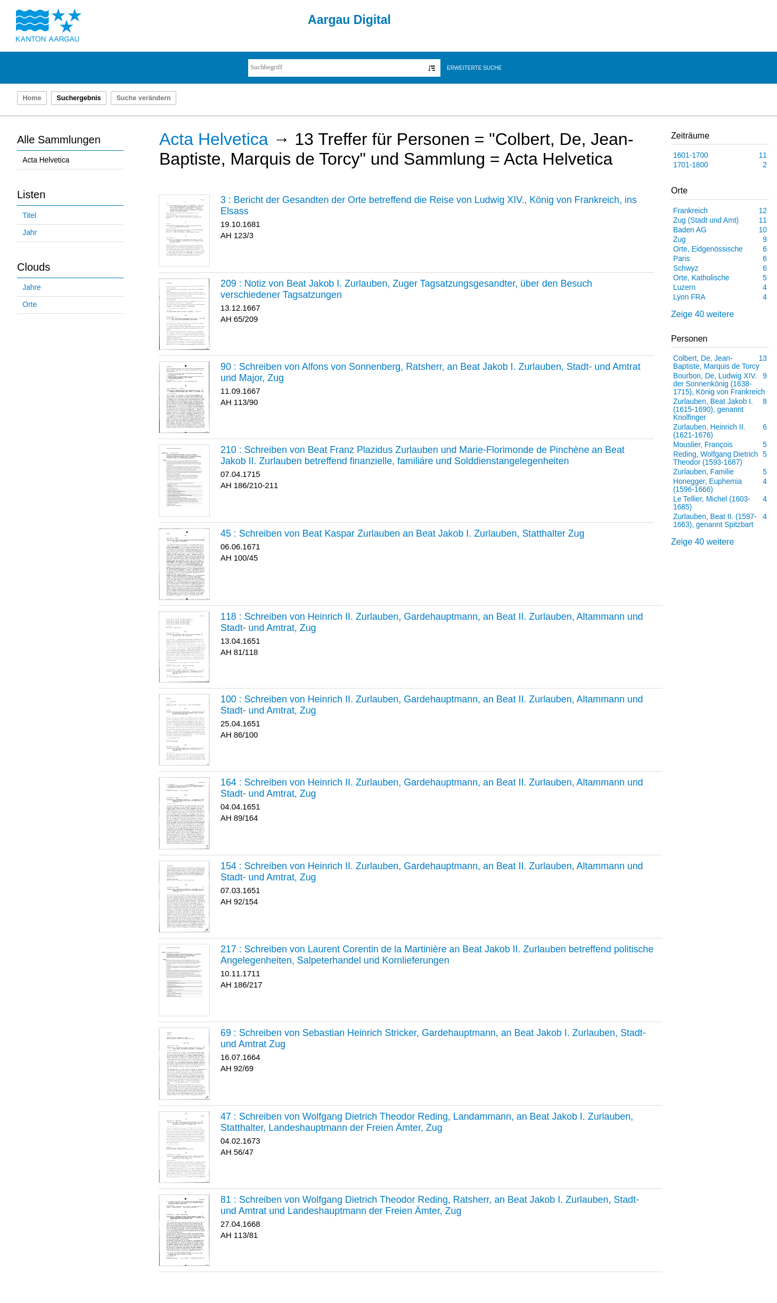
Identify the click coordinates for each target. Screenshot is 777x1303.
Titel (29, 216)
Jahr (29, 233)
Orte (29, 305)
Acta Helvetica (45, 160)
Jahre (31, 288)
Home (31, 98)
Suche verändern (143, 98)
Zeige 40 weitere (702, 314)
